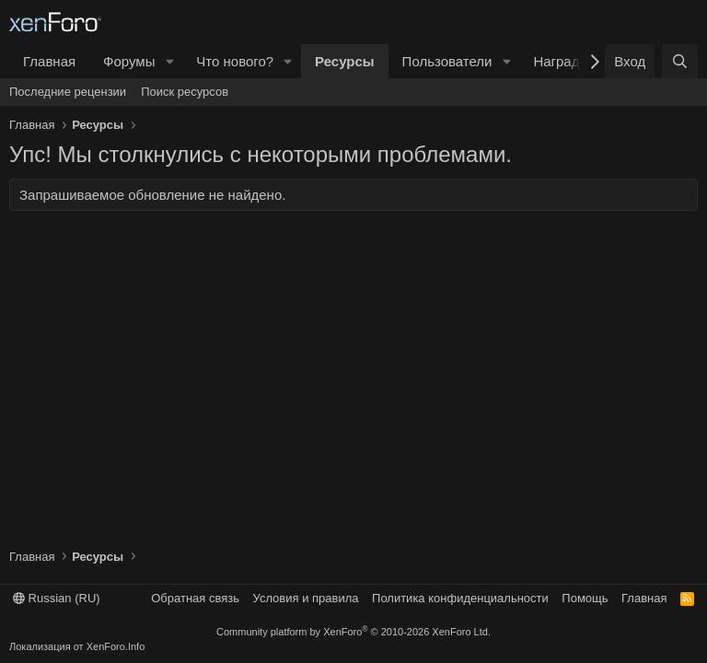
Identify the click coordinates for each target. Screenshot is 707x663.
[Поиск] (680, 61)
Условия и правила (306, 598)
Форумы (129, 61)
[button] (169, 61)
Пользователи (447, 61)
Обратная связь (195, 598)
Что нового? (234, 61)
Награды (561, 61)
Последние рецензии (67, 92)
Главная (49, 61)
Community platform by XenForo (353, 631)
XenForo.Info (116, 646)
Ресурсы (345, 61)
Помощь (585, 598)
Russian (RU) (56, 598)
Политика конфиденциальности (460, 598)
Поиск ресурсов (184, 92)
